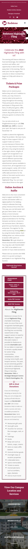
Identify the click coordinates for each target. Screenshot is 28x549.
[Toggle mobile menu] (25, 23)
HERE (22, 231)
